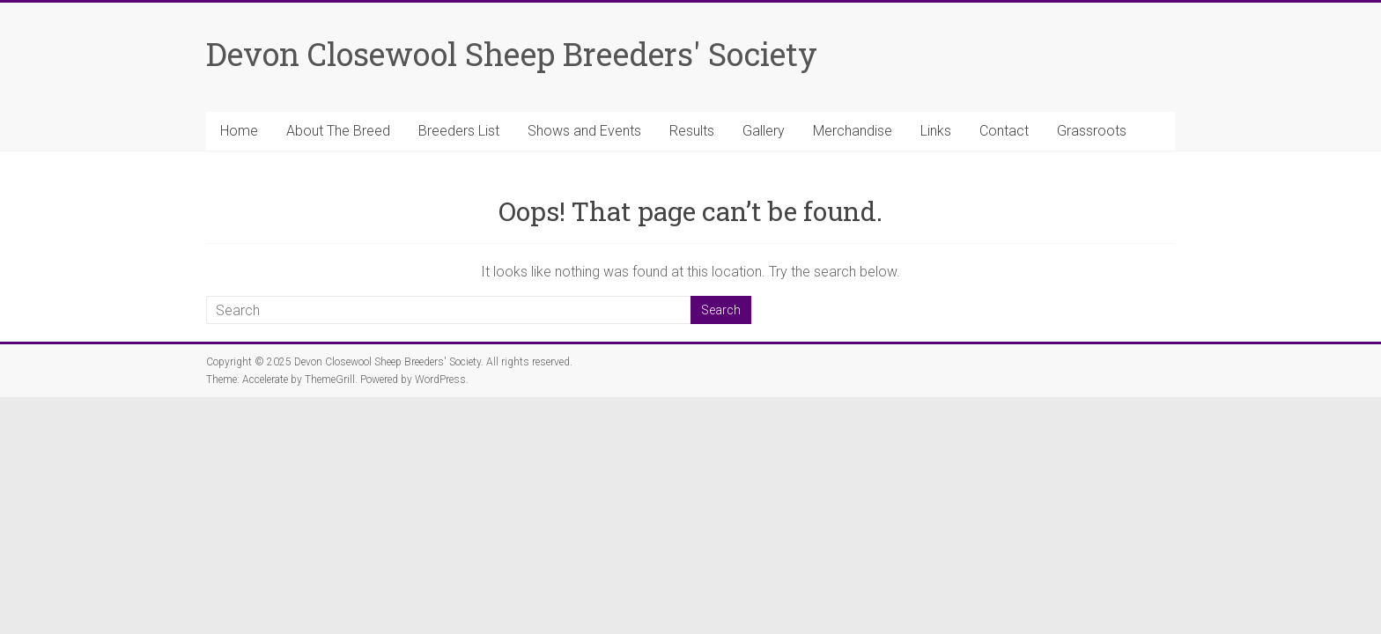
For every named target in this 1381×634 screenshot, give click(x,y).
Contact (1004, 130)
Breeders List (458, 130)
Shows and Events (584, 130)
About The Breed (338, 130)
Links (935, 130)
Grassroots (1091, 130)
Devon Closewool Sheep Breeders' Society (511, 54)
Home (239, 130)
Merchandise (852, 130)
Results (691, 130)
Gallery (763, 130)
